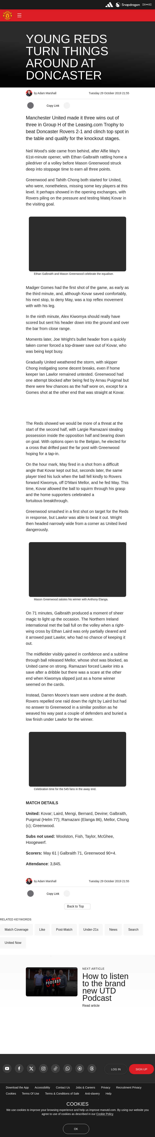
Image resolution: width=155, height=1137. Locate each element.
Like (42, 961)
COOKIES (77, 1104)
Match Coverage (16, 961)
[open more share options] (67, 105)
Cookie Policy (104, 1114)
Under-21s (90, 961)
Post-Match (64, 961)
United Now (13, 975)
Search (133, 961)
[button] (19, 15)
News (113, 961)
